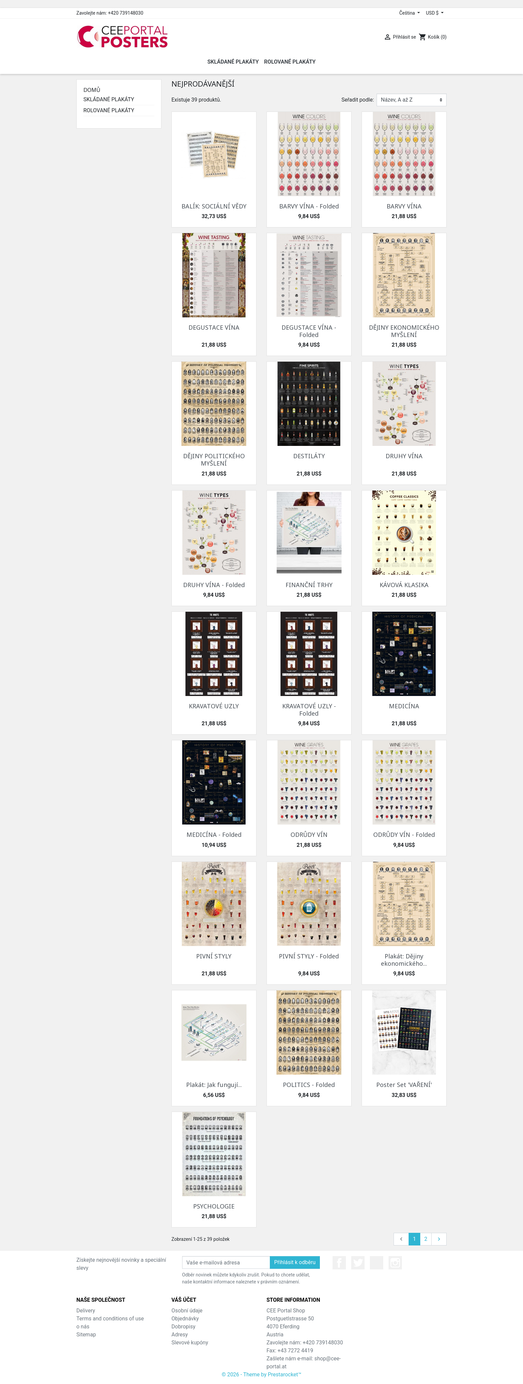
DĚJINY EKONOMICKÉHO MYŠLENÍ (404, 331)
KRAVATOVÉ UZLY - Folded (309, 709)
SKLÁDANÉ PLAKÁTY (108, 99)
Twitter (358, 1262)
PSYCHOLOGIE (213, 1206)
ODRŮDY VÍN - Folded (404, 835)
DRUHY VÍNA (404, 456)
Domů (91, 90)
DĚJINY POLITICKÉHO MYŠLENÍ (214, 459)
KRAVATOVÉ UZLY (214, 706)
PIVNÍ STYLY (213, 956)
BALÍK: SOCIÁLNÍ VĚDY (213, 206)
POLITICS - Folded (309, 1085)
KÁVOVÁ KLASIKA (404, 585)
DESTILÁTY (309, 456)
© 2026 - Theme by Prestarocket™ (262, 1374)
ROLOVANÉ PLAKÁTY (108, 110)
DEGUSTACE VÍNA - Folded (309, 331)
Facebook (339, 1262)
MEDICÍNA (404, 706)
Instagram (395, 1262)
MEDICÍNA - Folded (213, 835)
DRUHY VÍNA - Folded (214, 585)
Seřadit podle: (358, 100)
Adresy (179, 1334)
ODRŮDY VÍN (309, 835)
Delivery (85, 1310)
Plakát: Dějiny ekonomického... (404, 959)
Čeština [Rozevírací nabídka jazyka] (407, 13)
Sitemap (86, 1334)
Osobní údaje (186, 1310)
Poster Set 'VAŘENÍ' (404, 1085)
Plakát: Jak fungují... (214, 1085)
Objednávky (185, 1318)
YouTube (376, 1262)
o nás (82, 1326)
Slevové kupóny (189, 1342)
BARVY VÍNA (404, 206)
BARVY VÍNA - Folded (309, 206)
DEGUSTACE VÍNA (213, 327)
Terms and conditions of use (110, 1318)
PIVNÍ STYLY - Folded (309, 956)
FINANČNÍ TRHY (309, 585)
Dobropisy (183, 1326)
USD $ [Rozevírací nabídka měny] (433, 13)
